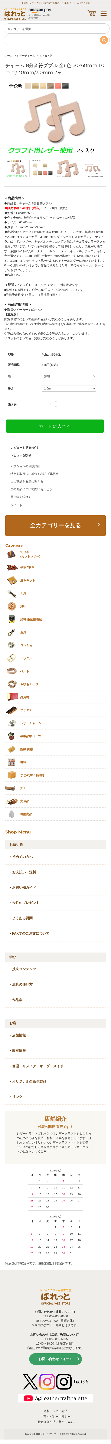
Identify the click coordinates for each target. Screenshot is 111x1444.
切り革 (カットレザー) (30, 554)
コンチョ (26, 645)
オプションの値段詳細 (25, 466)
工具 (23, 593)
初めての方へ (22, 857)
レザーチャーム (26, 55)
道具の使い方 (22, 984)
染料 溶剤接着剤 (31, 619)
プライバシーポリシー (56, 1416)
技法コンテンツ (24, 969)
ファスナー (27, 710)
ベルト (24, 671)
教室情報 (19, 1050)
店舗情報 (19, 1035)
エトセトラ (45, 55)
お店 (12, 1023)
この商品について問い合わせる (31, 489)
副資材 (24, 697)
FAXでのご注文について (30, 933)
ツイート (16, 505)
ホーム (8, 55)
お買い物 (16, 844)
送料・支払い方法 (56, 1411)
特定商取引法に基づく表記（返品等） (35, 474)
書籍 (23, 762)
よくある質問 (22, 918)
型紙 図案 (26, 749)
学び (12, 957)
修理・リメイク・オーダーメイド (37, 1066)
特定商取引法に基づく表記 (56, 1422)
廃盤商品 (26, 814)
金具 (23, 632)
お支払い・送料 (24, 872)
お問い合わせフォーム (56, 1359)
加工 (23, 788)
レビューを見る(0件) (24, 447)
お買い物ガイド (24, 887)
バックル (26, 658)
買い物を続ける (20, 497)
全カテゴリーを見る (55, 525)
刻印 (23, 606)
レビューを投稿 (20, 455)
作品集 (17, 1000)
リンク (17, 1097)
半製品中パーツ (30, 736)
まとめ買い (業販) (32, 775)
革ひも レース (29, 684)
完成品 (24, 801)
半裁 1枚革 (27, 567)
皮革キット (27, 580)
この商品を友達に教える (26, 481)
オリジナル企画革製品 (29, 1081)
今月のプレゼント (25, 903)
